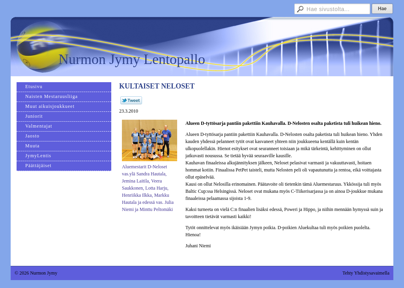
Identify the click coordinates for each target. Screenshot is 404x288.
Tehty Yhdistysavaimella (365, 273)
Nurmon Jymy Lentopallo (131, 59)
